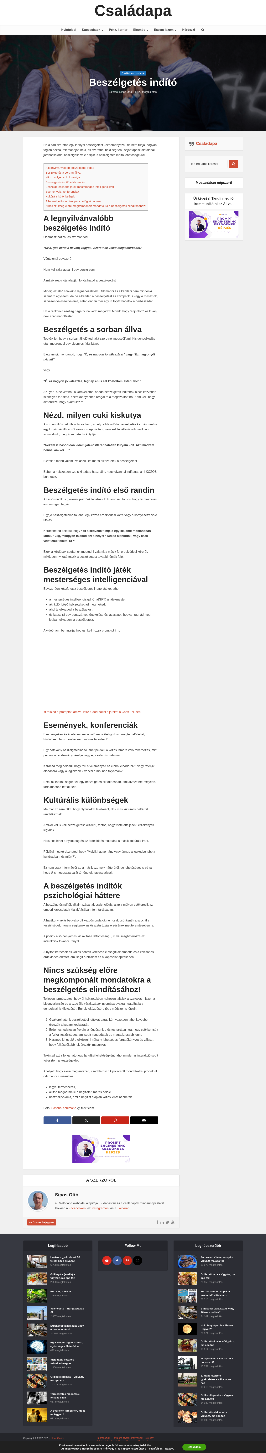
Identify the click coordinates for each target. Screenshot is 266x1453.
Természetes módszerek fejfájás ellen (65, 1396)
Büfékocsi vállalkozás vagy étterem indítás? (64, 1328)
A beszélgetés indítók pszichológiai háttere (73, 201)
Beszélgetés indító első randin (65, 182)
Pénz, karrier (118, 29)
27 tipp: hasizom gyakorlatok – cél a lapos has (217, 1381)
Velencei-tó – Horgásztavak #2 (61, 1311)
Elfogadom (194, 1447)
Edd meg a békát (61, 1292)
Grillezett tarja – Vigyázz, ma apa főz (216, 1276)
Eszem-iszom (164, 29)
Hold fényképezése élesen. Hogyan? (218, 1327)
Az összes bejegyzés (41, 1222)
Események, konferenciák (62, 191)
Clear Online (57, 1440)
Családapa (132, 10)
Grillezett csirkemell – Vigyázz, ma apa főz (214, 1416)
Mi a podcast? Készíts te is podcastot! (218, 1361)
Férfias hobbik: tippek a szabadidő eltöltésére (216, 1294)
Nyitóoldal (68, 29)
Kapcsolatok (91, 29)
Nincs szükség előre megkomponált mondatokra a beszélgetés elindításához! (96, 205)
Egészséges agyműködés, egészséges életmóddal (67, 1345)
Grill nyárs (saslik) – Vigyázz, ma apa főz (63, 1276)
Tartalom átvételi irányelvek (127, 1440)
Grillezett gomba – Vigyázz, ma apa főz (63, 1379)
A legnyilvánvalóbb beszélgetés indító (70, 167)
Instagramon (100, 1208)
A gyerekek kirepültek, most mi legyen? (64, 1413)
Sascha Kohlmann (63, 1108)
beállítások (155, 1448)
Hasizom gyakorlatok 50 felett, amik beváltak (65, 1259)
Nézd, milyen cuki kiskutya (63, 177)
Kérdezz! (188, 29)
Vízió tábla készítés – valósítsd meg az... (63, 1362)
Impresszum (103, 1440)
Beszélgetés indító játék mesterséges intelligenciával (80, 186)
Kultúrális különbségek (60, 196)
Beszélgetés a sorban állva (63, 172)
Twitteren (123, 1208)
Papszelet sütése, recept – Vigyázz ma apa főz (217, 1259)
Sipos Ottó (125, 91)
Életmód (139, 29)
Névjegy (149, 1440)
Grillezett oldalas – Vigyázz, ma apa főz (213, 1344)
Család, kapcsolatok (133, 73)
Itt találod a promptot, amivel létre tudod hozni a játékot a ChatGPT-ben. (93, 712)
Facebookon (77, 1208)
